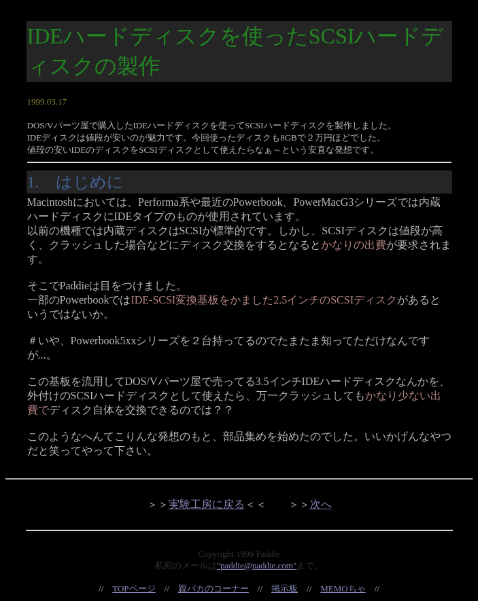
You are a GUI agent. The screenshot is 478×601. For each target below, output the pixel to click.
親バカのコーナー (213, 588)
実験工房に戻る (207, 504)
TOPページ (133, 588)
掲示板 (284, 588)
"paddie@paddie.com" (257, 565)
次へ (321, 504)
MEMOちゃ (342, 588)
